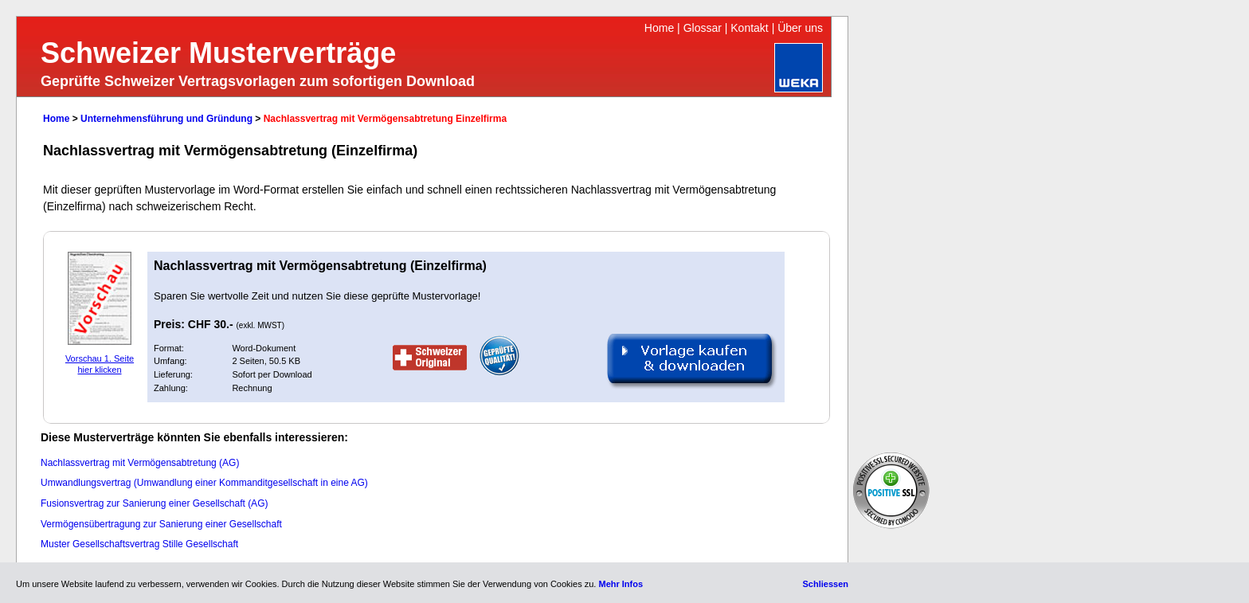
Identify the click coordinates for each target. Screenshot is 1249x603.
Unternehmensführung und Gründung (166, 118)
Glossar (702, 28)
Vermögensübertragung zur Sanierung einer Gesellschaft (161, 524)
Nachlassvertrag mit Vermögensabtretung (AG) (140, 462)
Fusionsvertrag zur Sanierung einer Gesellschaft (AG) (154, 503)
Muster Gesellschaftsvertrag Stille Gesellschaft (139, 544)
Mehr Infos (620, 584)
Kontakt (749, 28)
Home (659, 28)
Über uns (800, 28)
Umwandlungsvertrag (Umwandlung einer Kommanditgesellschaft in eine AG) (204, 482)
